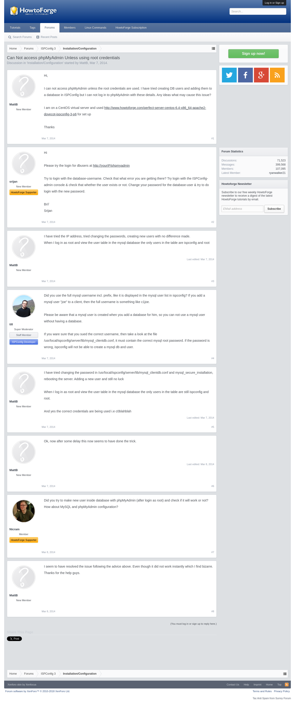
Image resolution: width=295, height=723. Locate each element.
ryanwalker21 (277, 173)
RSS (287, 684)
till (11, 324)
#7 (212, 552)
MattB (84, 63)
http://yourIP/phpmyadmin (111, 165)
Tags (32, 27)
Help (246, 684)
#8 (212, 611)
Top (279, 684)
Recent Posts (49, 37)
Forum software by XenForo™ (37, 691)
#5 (212, 427)
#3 (212, 281)
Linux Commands (95, 27)
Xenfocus (31, 684)
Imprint (257, 684)
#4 (212, 358)
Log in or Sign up (274, 2)
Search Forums (22, 37)
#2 (212, 222)
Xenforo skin (15, 684)
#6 (212, 486)
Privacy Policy (282, 691)
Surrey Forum (283, 698)
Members (70, 27)
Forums (50, 27)
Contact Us (233, 684)
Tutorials (15, 27)
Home (269, 684)
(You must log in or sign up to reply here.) (193, 623)
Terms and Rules (262, 691)
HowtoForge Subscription (131, 27)
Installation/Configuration (45, 63)
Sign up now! (253, 53)
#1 (212, 138)
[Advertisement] (253, 246)
